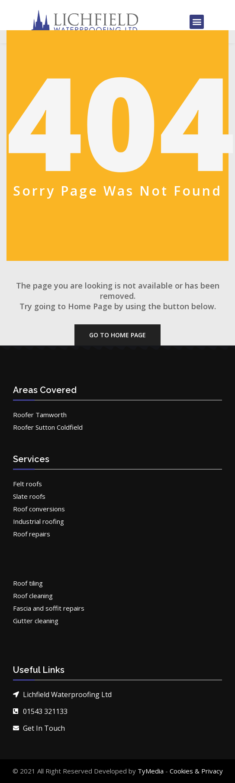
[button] (197, 22)
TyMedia (151, 771)
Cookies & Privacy (196, 771)
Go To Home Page (117, 335)
